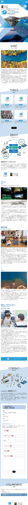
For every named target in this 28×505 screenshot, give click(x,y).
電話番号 (6, 450)
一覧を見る (14, 127)
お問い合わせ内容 (8, 456)
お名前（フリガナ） (8, 435)
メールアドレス (8, 445)
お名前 (6, 430)
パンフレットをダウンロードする (14, 359)
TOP (26, 498)
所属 (4, 440)
